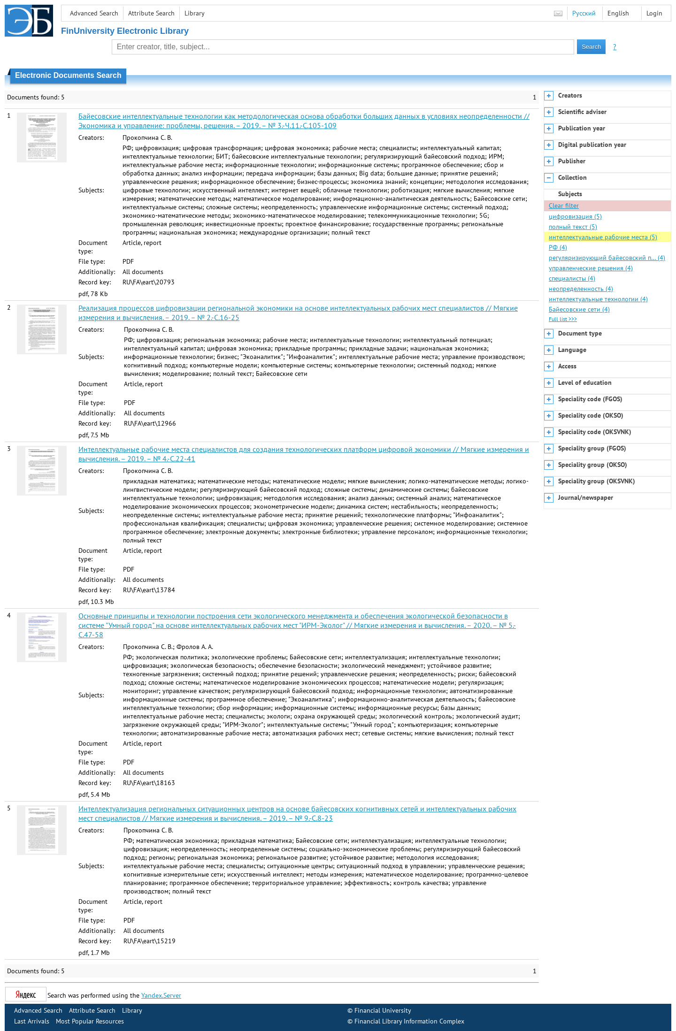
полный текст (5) (573, 226)
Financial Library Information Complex (409, 1021)
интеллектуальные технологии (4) (598, 299)
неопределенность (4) (581, 288)
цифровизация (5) (575, 216)
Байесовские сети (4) (579, 309)
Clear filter (564, 205)
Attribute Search (151, 13)
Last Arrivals (31, 1021)
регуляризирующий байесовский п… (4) (607, 257)
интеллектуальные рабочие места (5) (603, 237)
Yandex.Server (161, 995)
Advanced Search (94, 13)
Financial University (382, 1010)
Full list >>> (563, 318)
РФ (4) (558, 247)
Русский (584, 13)
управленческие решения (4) (591, 268)
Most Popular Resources (90, 1021)
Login (654, 13)
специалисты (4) (572, 278)
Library (194, 13)
